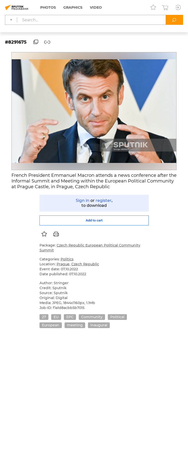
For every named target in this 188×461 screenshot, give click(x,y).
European (50, 325)
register (104, 200)
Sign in (82, 200)
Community (92, 317)
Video (96, 7)
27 (44, 317)
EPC (70, 317)
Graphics (72, 7)
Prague (63, 264)
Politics (67, 259)
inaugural (98, 325)
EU (56, 317)
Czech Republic (85, 264)
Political (117, 317)
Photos (48, 7)
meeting (75, 325)
